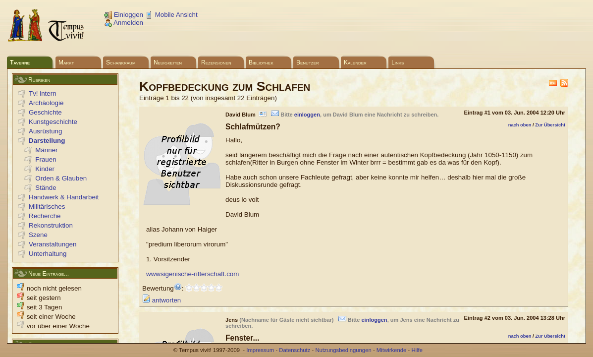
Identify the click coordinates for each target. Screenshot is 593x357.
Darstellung (47, 140)
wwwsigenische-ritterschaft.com (192, 274)
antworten (161, 300)
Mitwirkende (391, 350)
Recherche (44, 216)
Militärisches (47, 206)
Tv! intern (42, 93)
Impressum (260, 350)
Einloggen (123, 14)
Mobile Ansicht (171, 14)
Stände (45, 187)
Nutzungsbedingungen (343, 350)
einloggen (307, 115)
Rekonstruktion (51, 225)
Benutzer (307, 62)
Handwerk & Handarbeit (64, 197)
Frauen (45, 159)
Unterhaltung (47, 253)
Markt (66, 62)
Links (397, 62)
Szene (38, 234)
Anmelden (123, 22)
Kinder (44, 169)
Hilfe (417, 350)
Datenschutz (294, 350)
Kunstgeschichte (53, 121)
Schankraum (121, 62)
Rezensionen (216, 62)
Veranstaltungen (52, 244)
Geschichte (45, 112)
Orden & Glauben (61, 178)
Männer (46, 150)
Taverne (20, 62)
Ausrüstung (45, 131)
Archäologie (46, 103)
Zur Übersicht (550, 124)
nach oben (520, 124)
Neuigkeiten (168, 62)
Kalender (355, 62)
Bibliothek (261, 62)
